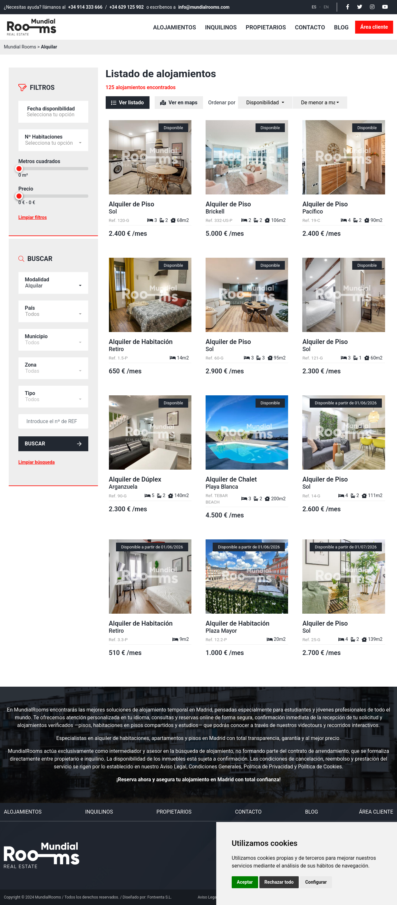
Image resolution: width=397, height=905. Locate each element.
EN (326, 7)
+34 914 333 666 (85, 7)
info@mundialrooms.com (203, 7)
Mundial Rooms (20, 47)
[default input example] (53, 413)
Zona (30, 356)
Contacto (310, 27)
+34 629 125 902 (127, 7)
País (30, 299)
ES (314, 7)
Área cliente (374, 27)
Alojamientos (174, 27)
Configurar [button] (316, 882)
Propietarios (266, 27)
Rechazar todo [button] (279, 882)
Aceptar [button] (245, 882)
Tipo (30, 385)
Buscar (53, 436)
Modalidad (37, 271)
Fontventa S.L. (159, 897)
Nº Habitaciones (44, 133)
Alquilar (49, 47)
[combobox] (53, 275)
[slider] (19, 164)
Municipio (36, 328)
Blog (341, 27)
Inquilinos (221, 27)
